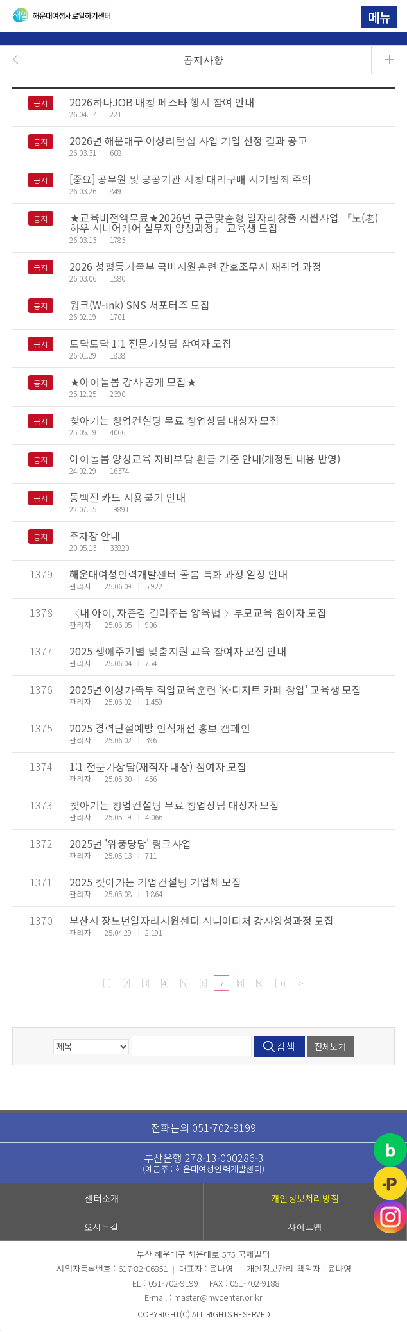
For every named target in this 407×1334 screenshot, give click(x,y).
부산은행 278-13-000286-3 (203, 1162)
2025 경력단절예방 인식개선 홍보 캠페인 (159, 728)
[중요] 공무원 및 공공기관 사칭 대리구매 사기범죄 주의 (190, 179)
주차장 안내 (94, 535)
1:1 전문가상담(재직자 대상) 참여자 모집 (158, 766)
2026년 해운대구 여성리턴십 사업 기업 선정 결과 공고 (188, 140)
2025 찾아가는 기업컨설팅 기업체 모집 (155, 882)
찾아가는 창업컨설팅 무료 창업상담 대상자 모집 (174, 420)
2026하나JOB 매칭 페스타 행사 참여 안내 (161, 102)
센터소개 (102, 1198)
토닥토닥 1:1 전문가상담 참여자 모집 (150, 343)
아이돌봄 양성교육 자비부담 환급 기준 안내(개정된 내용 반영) (204, 458)
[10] (280, 983)
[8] (240, 983)
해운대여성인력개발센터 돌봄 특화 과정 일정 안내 (178, 574)
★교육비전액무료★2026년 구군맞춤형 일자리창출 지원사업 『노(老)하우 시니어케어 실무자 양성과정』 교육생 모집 (223, 222)
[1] (106, 983)
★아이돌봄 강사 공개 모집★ (132, 381)
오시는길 (101, 1226)
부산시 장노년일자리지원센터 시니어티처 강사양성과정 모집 (201, 920)
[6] (203, 983)
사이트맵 (305, 1226)
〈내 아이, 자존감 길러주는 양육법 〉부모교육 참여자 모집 (198, 612)
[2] (126, 983)
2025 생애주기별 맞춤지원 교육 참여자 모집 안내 (177, 651)
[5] (183, 983)
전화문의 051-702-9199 (203, 1127)
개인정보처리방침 (305, 1198)
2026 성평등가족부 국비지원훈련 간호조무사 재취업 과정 (195, 266)
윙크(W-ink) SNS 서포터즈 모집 (139, 304)
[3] (145, 983)
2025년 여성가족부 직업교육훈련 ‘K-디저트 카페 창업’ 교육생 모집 (215, 689)
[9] (259, 983)
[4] (164, 983)
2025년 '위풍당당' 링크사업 (130, 843)
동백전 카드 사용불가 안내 (127, 497)
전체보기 (330, 1046)
